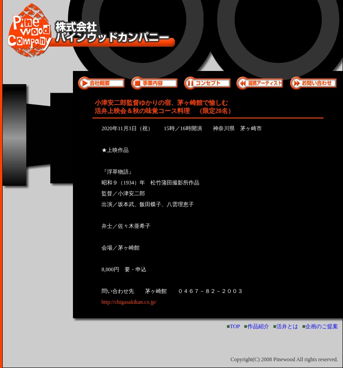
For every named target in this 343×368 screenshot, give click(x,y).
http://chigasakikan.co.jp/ (128, 302)
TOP (235, 326)
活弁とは (287, 326)
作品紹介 (258, 326)
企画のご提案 (321, 326)
